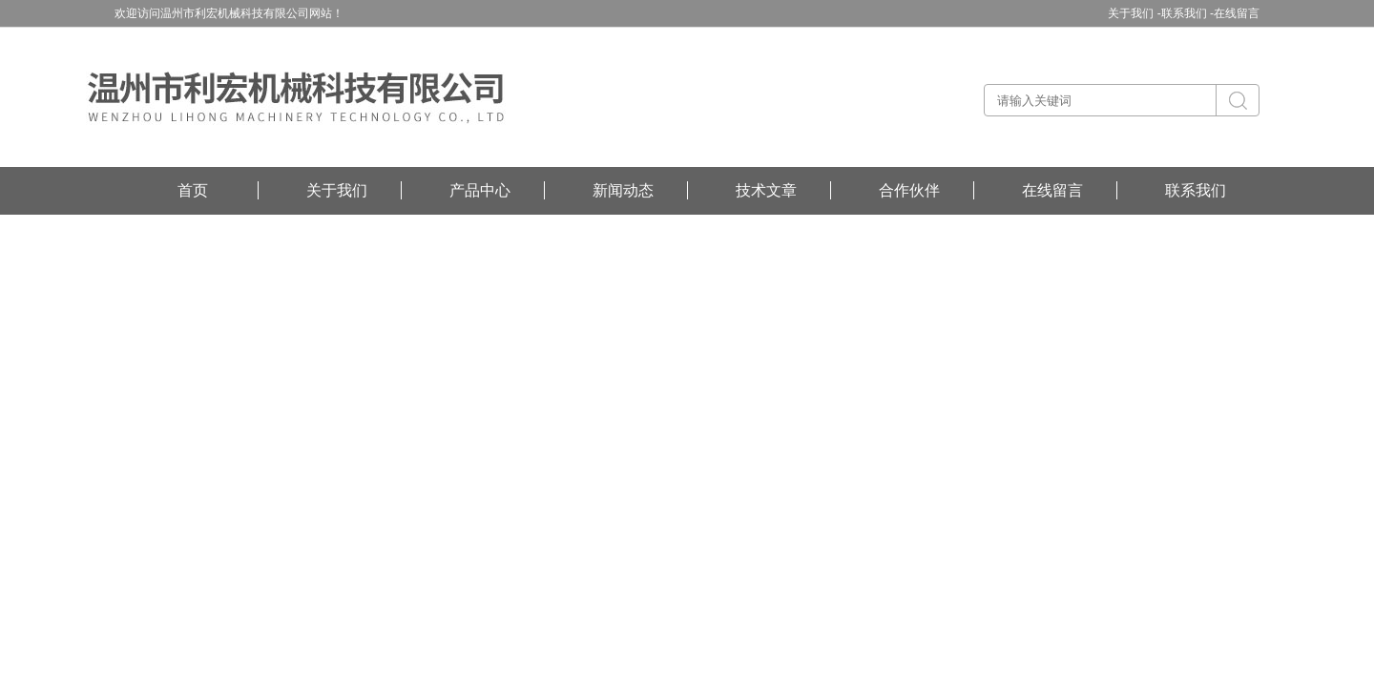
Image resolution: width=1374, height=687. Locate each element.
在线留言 (1237, 13)
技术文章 (766, 190)
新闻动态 (623, 190)
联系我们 (1195, 190)
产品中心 (479, 190)
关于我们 (336, 190)
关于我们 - (1134, 13)
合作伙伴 (909, 190)
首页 (192, 190)
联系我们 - (1187, 13)
